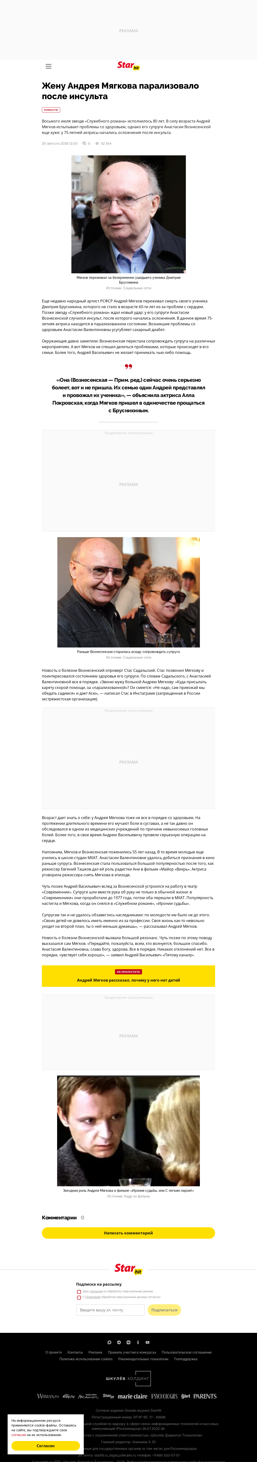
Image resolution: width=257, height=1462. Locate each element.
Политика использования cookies (86, 1359)
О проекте (53, 1352)
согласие (96, 1291)
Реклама (95, 1352)
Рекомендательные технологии (143, 1359)
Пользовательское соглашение (187, 1352)
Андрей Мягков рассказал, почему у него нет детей (128, 980)
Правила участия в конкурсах (132, 1352)
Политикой (92, 1297)
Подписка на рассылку (99, 1284)
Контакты (75, 1352)
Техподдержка (186, 1359)
